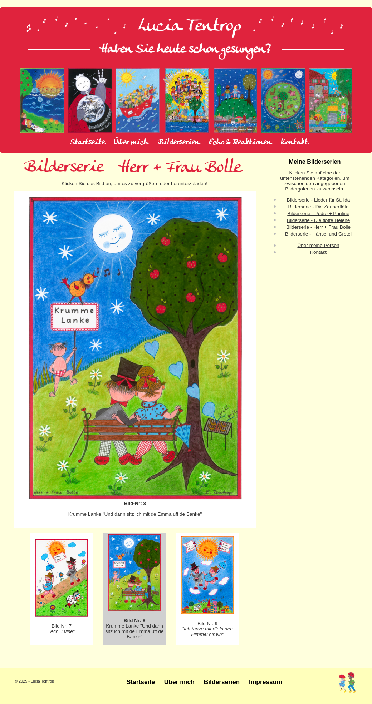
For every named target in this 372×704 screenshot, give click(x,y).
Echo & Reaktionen (240, 142)
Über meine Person (318, 245)
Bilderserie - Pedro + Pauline (318, 213)
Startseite (87, 142)
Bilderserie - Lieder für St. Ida (318, 200)
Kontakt (294, 142)
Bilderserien (179, 142)
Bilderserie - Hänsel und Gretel (318, 234)
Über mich (131, 142)
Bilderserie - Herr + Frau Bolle (318, 227)
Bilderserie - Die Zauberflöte (318, 206)
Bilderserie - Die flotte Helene (318, 220)
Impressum (265, 681)
